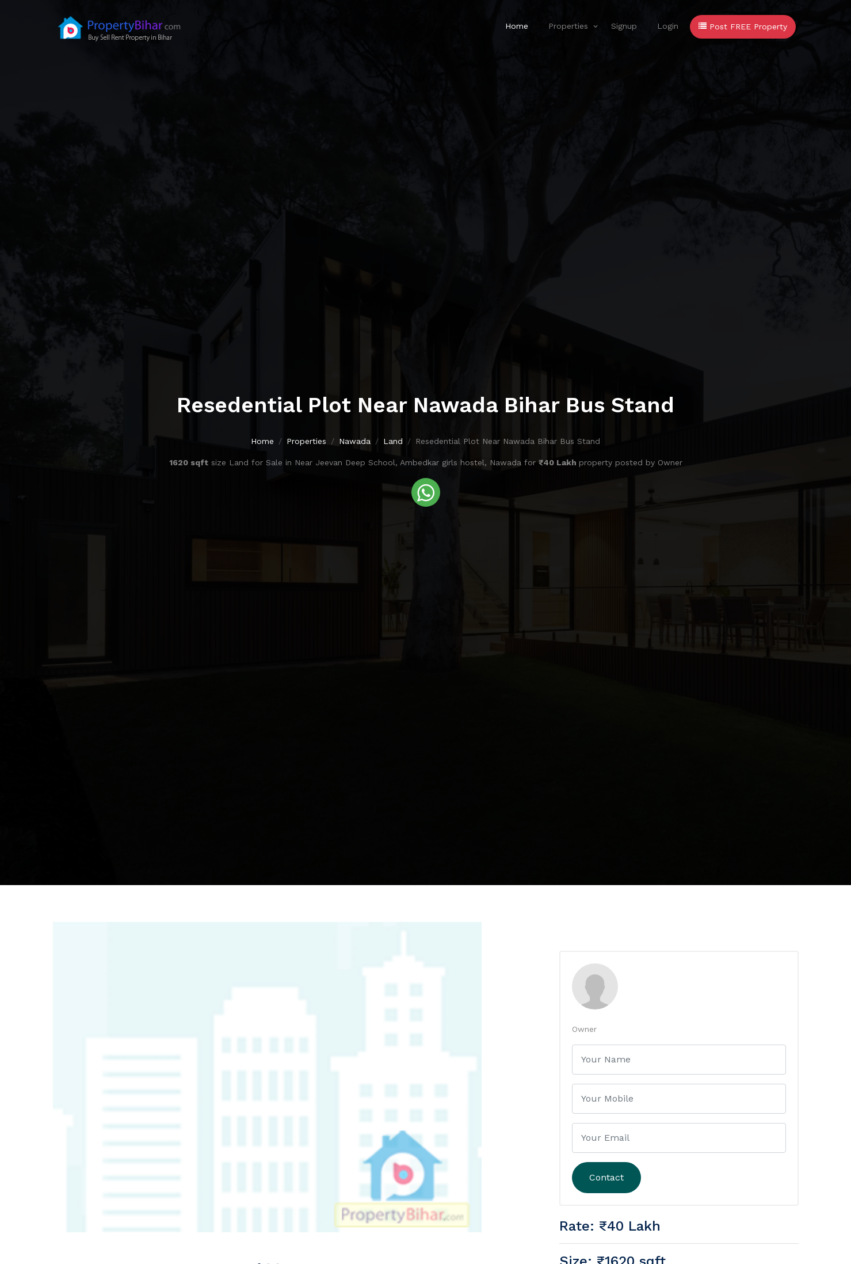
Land (393, 441)
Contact (606, 1177)
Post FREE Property (743, 26)
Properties (568, 26)
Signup (624, 26)
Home (516, 26)
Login (667, 26)
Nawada (355, 441)
